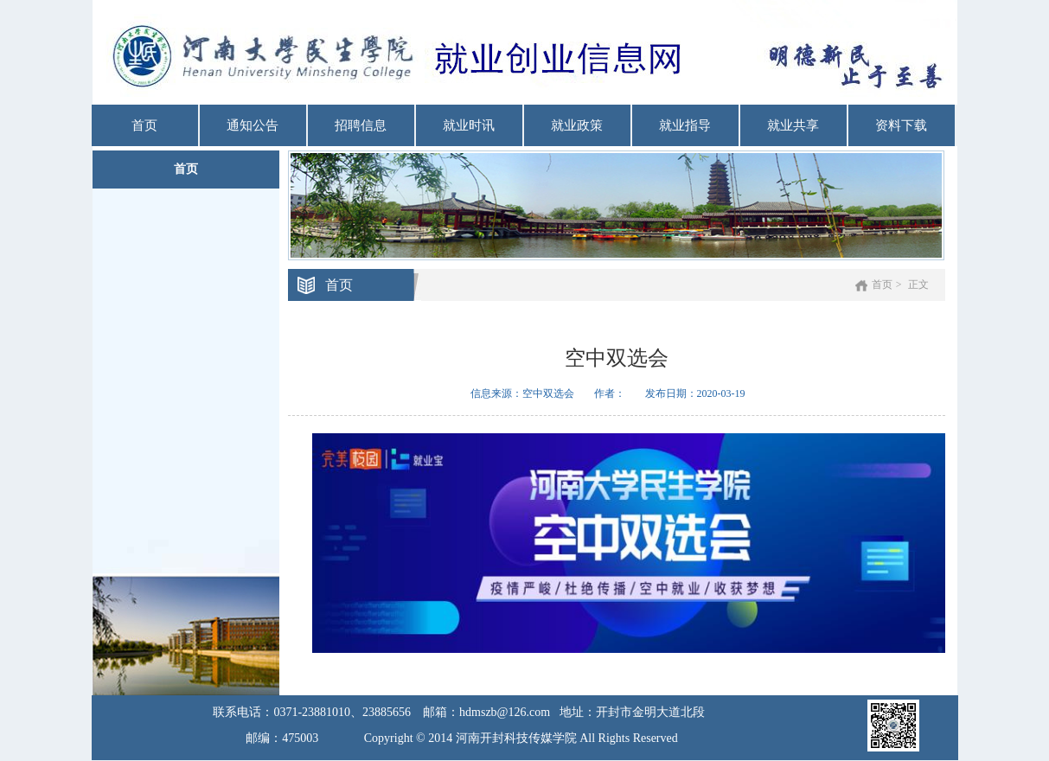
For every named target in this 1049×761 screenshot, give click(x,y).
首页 (144, 125)
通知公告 (252, 125)
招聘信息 (361, 125)
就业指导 (685, 125)
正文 (918, 284)
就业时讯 (469, 125)
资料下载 (901, 125)
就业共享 (793, 125)
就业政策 (577, 125)
